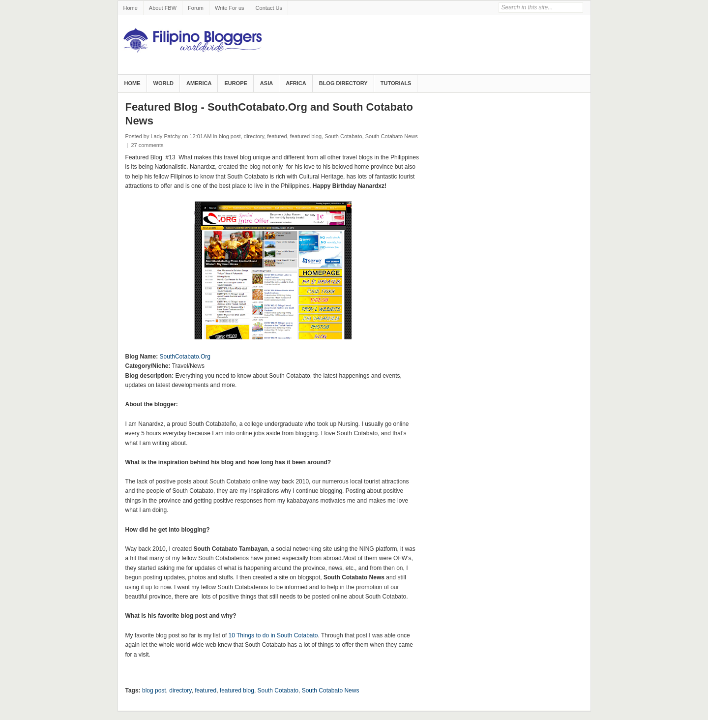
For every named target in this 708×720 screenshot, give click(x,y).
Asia (266, 83)
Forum (196, 8)
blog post (230, 136)
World (163, 83)
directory (254, 136)
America (198, 83)
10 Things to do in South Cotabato (273, 635)
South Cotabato (343, 136)
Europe (235, 83)
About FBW (163, 8)
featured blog (306, 136)
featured (277, 136)
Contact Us (269, 8)
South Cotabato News (391, 136)
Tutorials (396, 83)
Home (130, 8)
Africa (296, 83)
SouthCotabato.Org (185, 356)
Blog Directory (343, 83)
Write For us (229, 8)
